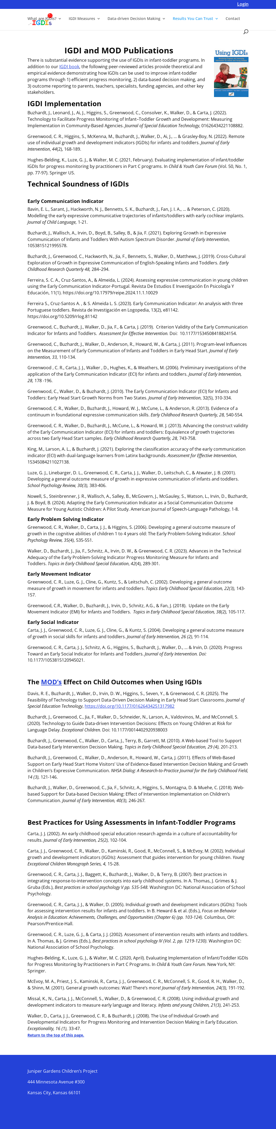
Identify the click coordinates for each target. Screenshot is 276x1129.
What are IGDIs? (41, 19)
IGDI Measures (82, 19)
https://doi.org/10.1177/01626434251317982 (129, 706)
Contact (233, 19)
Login (243, 4)
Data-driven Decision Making (134, 19)
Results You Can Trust (193, 19)
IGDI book (69, 67)
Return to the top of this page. (55, 1035)
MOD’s (51, 681)
